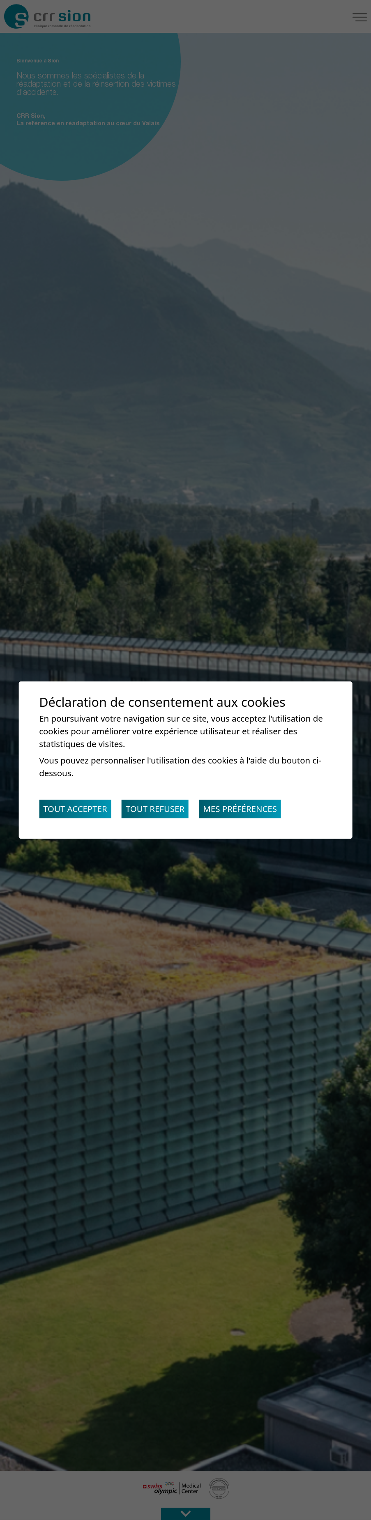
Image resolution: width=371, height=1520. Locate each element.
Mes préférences (240, 809)
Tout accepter (75, 809)
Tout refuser (155, 809)
